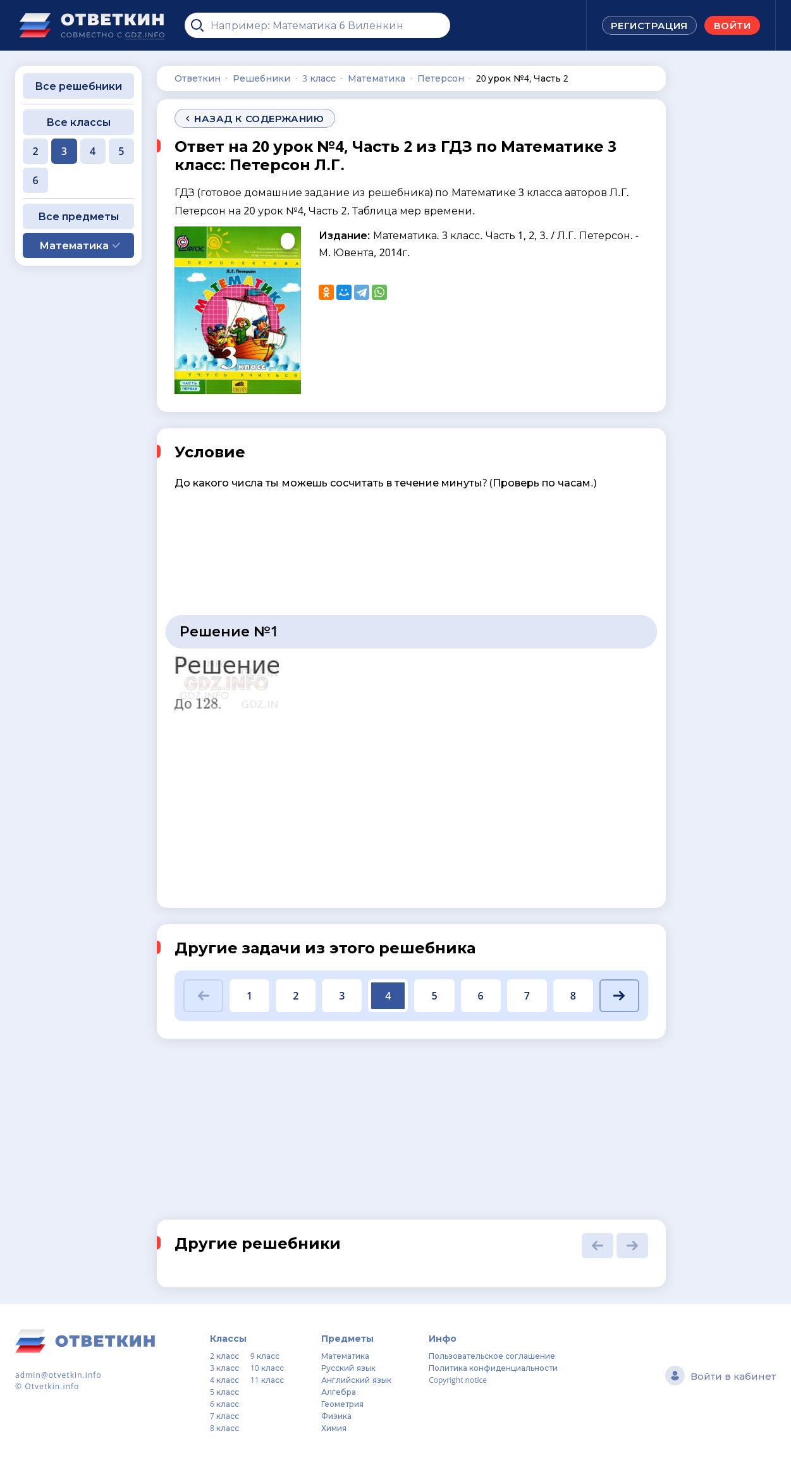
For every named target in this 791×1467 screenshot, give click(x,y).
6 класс (224, 1404)
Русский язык (348, 1368)
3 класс (224, 1368)
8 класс (224, 1428)
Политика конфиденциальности (493, 1368)
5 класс (224, 1392)
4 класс (224, 1380)
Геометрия (342, 1404)
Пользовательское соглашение (492, 1356)
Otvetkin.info (52, 1386)
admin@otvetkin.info (58, 1375)
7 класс (224, 1416)
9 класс (264, 1356)
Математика (345, 1356)
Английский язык (356, 1380)
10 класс (267, 1368)
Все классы (78, 122)
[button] (203, 995)
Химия (333, 1428)
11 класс (267, 1380)
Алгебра (338, 1392)
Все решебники (78, 86)
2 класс (224, 1356)
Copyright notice (458, 1380)
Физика (336, 1416)
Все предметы (78, 216)
